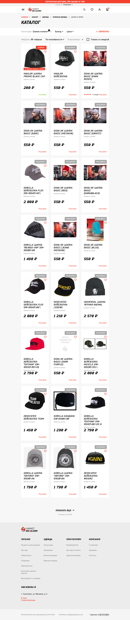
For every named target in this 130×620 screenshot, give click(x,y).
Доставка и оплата (73, 550)
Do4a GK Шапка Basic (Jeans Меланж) (63, 247)
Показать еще (63, 510)
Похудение (25, 561)
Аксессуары (48, 545)
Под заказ (70, 48)
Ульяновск (66, 5)
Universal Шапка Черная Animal (94, 303)
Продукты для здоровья (30, 545)
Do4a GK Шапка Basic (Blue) (93, 246)
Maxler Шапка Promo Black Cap (34, 75)
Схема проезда (28, 600)
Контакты (92, 555)
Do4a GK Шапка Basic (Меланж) (63, 132)
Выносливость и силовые (30, 578)
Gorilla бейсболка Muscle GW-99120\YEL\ (91, 363)
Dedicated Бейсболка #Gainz (90, 476)
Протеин (24, 550)
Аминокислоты (26, 566)
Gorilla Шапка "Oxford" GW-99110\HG (33, 476)
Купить (41, 48)
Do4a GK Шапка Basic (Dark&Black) (93, 190)
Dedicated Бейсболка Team (34, 417)
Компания (94, 539)
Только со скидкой (100, 39)
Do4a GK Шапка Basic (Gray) (33, 132)
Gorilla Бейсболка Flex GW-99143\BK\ (33, 305)
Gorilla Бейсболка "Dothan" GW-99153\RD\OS (32, 363)
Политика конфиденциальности (71, 615)
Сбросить (51, 31)
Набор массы (26, 555)
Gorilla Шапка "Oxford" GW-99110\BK (63, 476)
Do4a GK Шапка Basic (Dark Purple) (63, 362)
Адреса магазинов (73, 555)
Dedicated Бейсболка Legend (60, 305)
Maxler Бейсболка (60, 75)
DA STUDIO (104, 615)
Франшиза (93, 550)
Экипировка (48, 550)
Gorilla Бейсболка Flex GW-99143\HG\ (33, 190)
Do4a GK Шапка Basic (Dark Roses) (93, 76)
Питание (25, 539)
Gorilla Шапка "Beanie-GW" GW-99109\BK (34, 247)
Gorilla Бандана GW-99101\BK (64, 417)
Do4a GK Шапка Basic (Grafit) (93, 132)
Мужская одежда (50, 561)
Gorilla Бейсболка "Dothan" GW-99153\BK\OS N (93, 420)
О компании (93, 545)
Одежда (48, 539)
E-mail (24, 598)
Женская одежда (50, 555)
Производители (72, 545)
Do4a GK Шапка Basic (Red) (63, 189)
